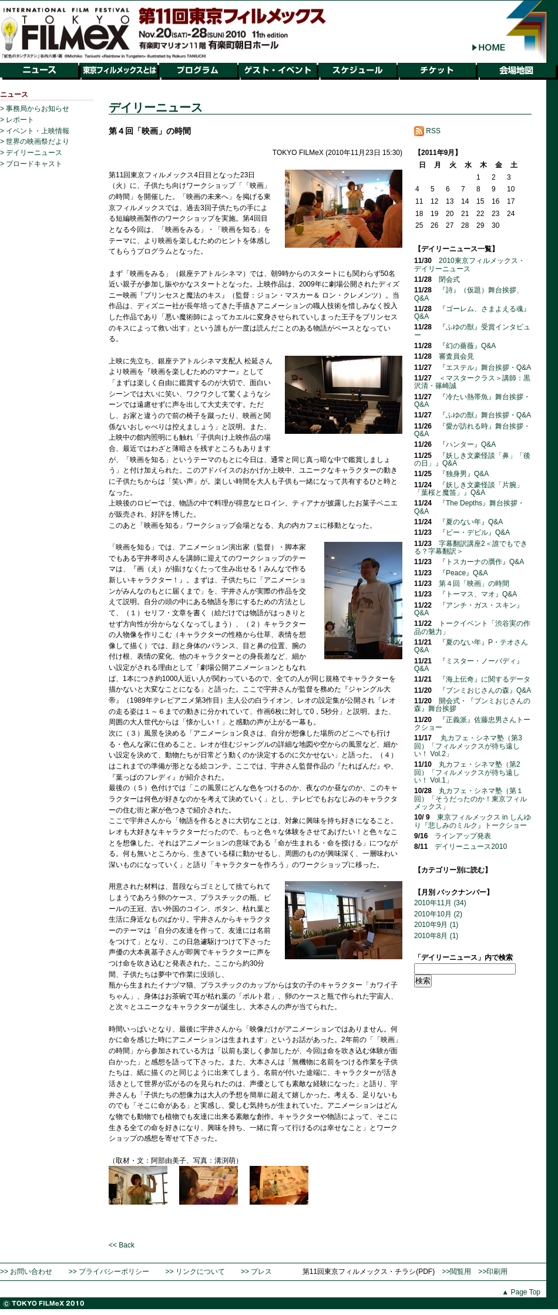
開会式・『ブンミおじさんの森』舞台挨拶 (472, 705)
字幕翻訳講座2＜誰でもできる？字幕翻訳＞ (470, 547)
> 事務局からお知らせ (34, 108)
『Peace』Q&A (463, 573)
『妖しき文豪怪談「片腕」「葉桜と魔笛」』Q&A (468, 489)
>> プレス (256, 1271)
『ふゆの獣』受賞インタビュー (472, 331)
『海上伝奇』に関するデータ (484, 679)
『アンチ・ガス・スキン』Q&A (468, 609)
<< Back (122, 1245)
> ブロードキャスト (31, 164)
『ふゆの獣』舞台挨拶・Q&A (485, 415)
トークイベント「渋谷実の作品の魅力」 (472, 627)
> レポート (17, 120)
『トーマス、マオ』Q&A (478, 594)
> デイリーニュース (31, 153)
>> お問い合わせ (26, 1271)
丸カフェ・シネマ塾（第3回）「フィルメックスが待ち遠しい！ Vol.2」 (468, 746)
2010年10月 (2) (438, 914)
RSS (427, 131)
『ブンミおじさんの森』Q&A (485, 690)
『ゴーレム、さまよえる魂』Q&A (472, 313)
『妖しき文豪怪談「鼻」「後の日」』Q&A (472, 459)
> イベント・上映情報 (34, 131)
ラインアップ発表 (463, 836)
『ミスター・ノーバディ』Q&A (468, 665)
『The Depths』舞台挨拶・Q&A (469, 507)
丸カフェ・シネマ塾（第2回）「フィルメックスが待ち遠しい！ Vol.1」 (467, 772)
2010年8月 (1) (436, 936)
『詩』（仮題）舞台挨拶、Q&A (468, 294)
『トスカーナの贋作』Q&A (481, 562)
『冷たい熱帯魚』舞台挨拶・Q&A (472, 401)
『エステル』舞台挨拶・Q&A (485, 367)
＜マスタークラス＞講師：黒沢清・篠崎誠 (472, 382)
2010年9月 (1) (436, 924)
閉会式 (449, 279)
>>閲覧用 (456, 1271)
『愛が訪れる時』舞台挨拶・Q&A (472, 430)
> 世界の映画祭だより (34, 141)
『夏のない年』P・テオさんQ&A (471, 646)
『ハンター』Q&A (467, 444)
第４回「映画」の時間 (474, 583)
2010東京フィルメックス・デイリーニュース (469, 264)
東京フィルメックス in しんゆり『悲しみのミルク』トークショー (472, 821)
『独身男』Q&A (464, 474)
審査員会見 (456, 356)
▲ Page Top (521, 1292)
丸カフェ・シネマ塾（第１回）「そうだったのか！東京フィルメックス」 (470, 799)
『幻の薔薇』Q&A (467, 346)
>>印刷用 (492, 1271)
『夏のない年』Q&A (471, 522)
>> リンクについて (194, 1271)
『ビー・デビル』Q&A (474, 532)
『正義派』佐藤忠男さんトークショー (472, 723)
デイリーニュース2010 (471, 846)
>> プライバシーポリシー (109, 1271)
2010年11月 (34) (440, 903)
